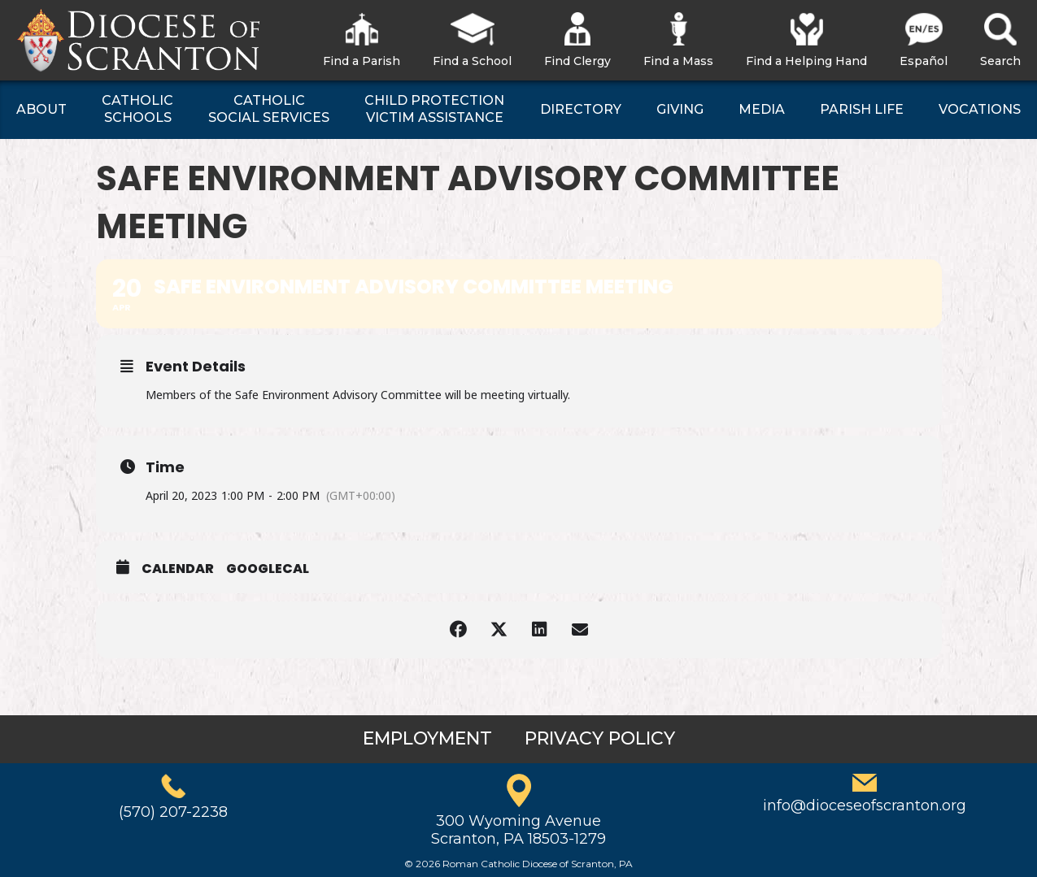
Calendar (178, 569)
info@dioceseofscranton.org (864, 805)
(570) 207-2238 (173, 812)
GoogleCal (267, 569)
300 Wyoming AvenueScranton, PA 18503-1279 (518, 830)
